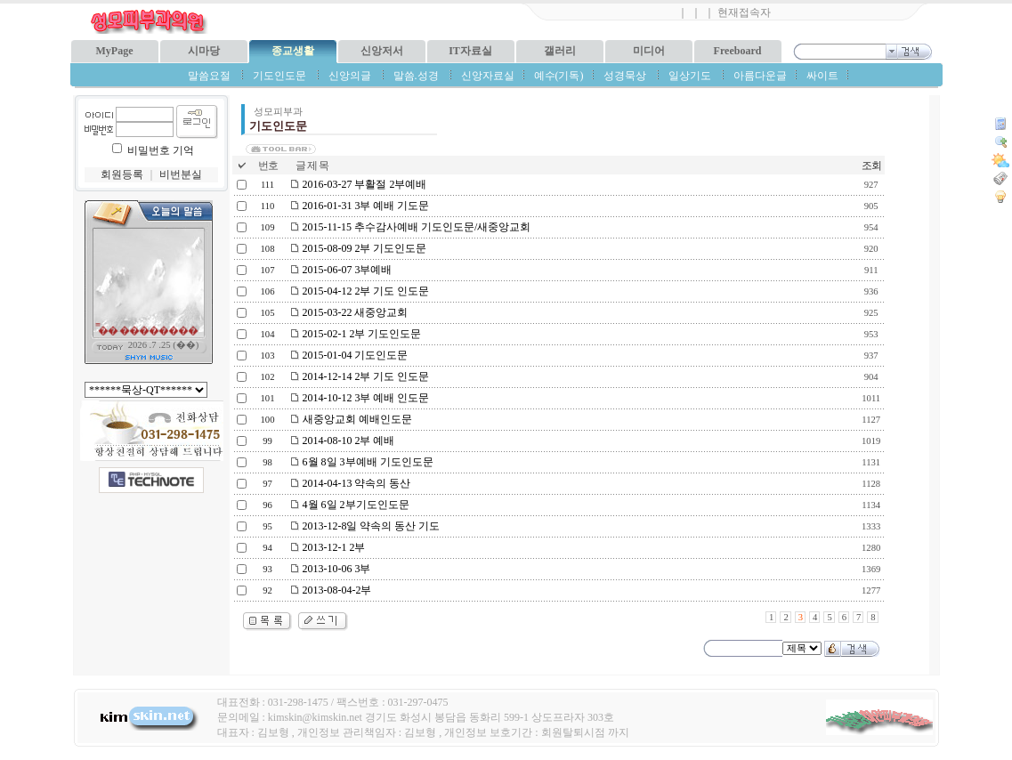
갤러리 (560, 50)
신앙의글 (349, 75)
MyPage (115, 50)
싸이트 (822, 75)
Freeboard (738, 50)
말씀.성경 (416, 75)
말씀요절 (209, 75)
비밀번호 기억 (160, 150)
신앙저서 (381, 50)
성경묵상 (624, 75)
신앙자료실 (487, 75)
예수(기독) (559, 75)
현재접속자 (744, 12)
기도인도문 (279, 75)
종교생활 (292, 50)
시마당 (204, 50)
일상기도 (689, 75)
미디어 (649, 50)
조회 (871, 165)
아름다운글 (760, 75)
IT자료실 (470, 50)
